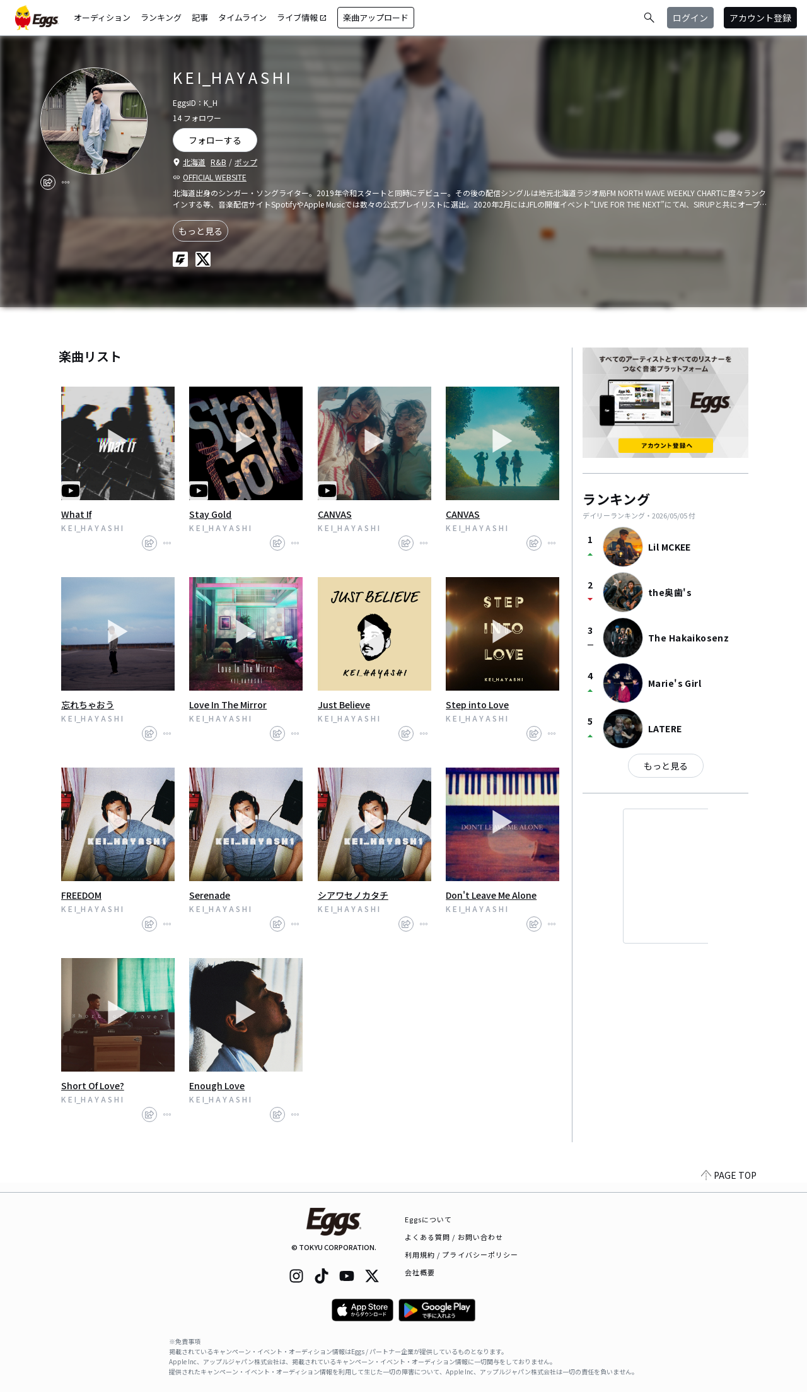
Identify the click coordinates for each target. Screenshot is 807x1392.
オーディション (102, 17)
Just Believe (344, 704)
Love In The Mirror (228, 704)
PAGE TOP (729, 1184)
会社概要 (420, 1272)
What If (76, 514)
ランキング (161, 17)
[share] (47, 182)
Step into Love (477, 704)
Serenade (209, 895)
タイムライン (242, 17)
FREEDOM (81, 895)
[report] (65, 182)
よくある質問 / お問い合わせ (454, 1237)
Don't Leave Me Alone (491, 895)
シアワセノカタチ (353, 895)
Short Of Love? (92, 1085)
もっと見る (200, 231)
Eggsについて (429, 1219)
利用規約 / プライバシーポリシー (462, 1254)
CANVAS (335, 514)
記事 (200, 17)
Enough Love (217, 1085)
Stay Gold (210, 514)
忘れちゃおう (87, 704)
